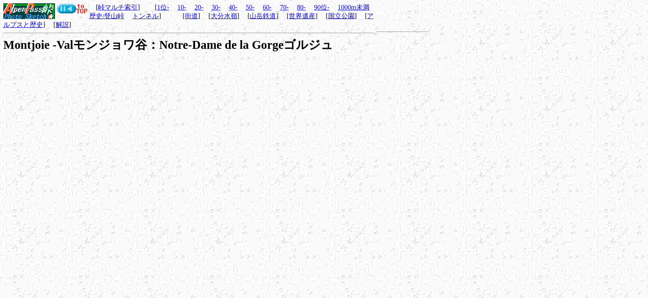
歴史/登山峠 (106, 15)
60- (267, 7)
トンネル (145, 15)
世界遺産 (302, 15)
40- (233, 7)
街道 (191, 15)
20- (199, 7)
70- (284, 7)
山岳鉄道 (263, 15)
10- (181, 7)
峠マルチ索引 (118, 7)
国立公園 (341, 15)
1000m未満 (353, 7)
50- (250, 7)
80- (301, 7)
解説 (62, 24)
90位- (321, 7)
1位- (163, 7)
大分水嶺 (224, 15)
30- (216, 7)
